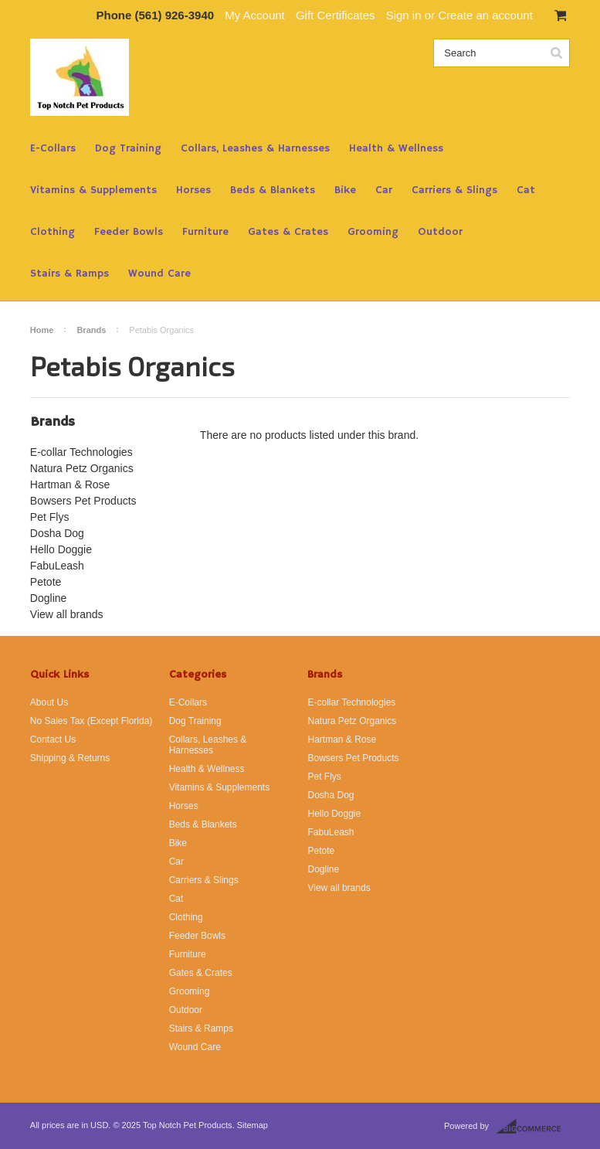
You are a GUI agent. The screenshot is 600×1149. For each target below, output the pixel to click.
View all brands (66, 614)
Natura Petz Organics (82, 468)
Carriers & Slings (454, 190)
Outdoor (440, 232)
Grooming (372, 232)
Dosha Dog (57, 533)
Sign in (404, 15)
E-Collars (53, 148)
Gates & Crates (288, 232)
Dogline (48, 598)
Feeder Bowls (128, 232)
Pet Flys (49, 517)
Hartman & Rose (70, 484)
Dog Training (128, 148)
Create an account (485, 15)
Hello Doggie (61, 549)
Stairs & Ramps (69, 273)
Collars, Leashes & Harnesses (255, 148)
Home (42, 330)
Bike (345, 190)
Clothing (52, 232)
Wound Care (159, 273)
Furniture (205, 232)
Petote (45, 582)
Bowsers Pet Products (83, 501)
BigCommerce (533, 1126)
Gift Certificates (335, 15)
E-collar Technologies (81, 452)
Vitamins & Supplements (93, 190)
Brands (91, 330)
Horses (193, 190)
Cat (526, 190)
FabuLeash (57, 565)
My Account (255, 15)
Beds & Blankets (272, 190)
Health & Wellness (396, 148)
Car (383, 190)
